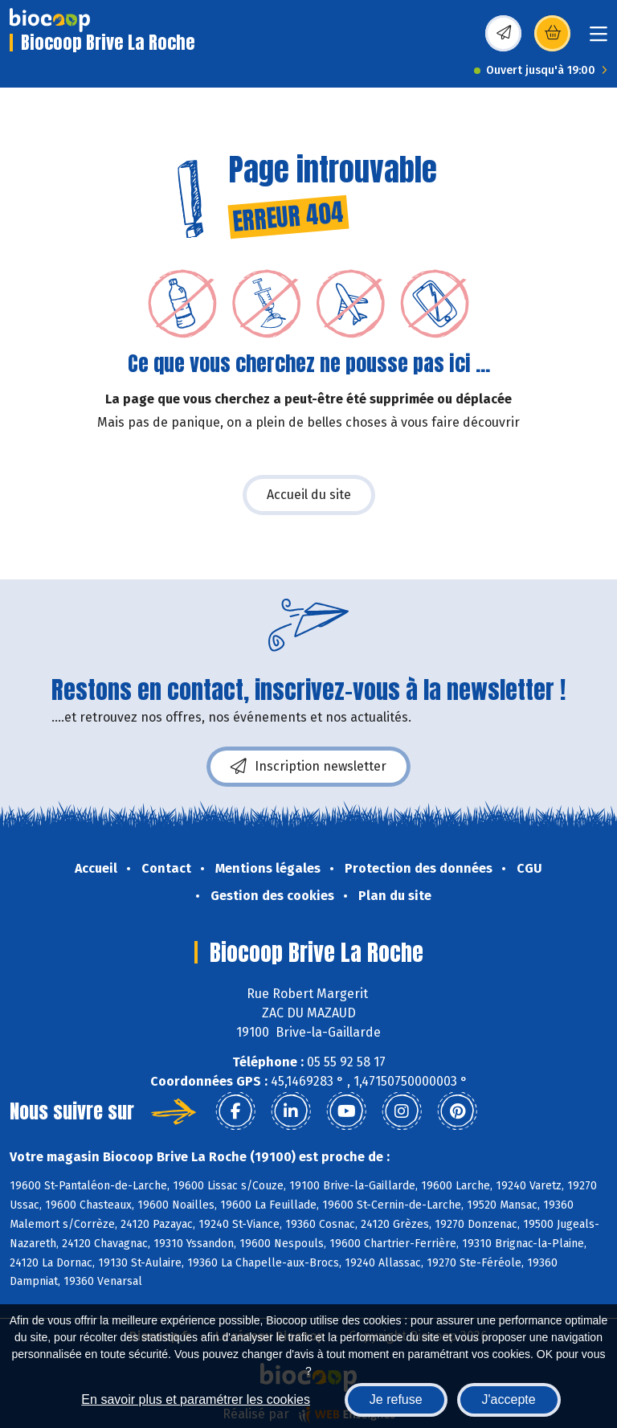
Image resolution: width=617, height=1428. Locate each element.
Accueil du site (309, 494)
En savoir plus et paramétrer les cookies (195, 1399)
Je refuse (396, 1399)
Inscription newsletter (308, 767)
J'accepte (509, 1399)
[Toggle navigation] (598, 39)
